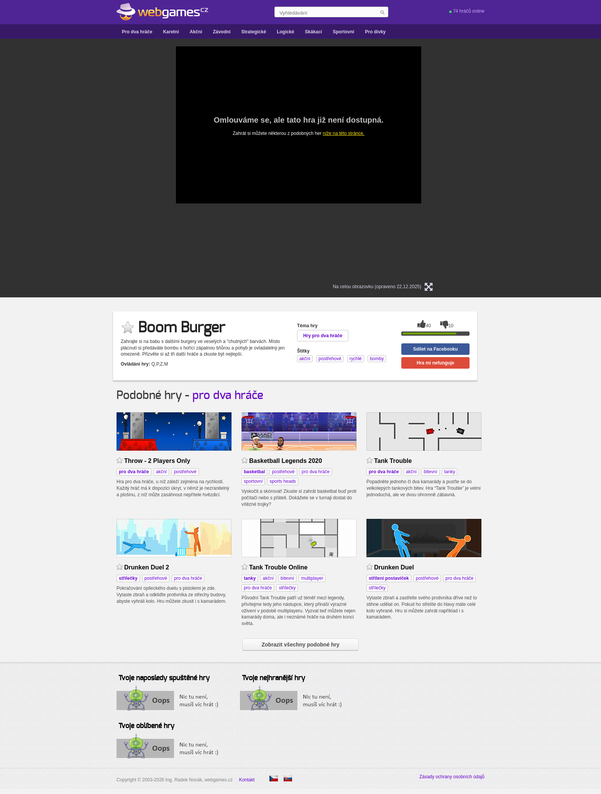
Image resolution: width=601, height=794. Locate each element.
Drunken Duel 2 (146, 567)
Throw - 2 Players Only (157, 461)
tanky (449, 471)
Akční (196, 31)
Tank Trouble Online (278, 567)
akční (161, 471)
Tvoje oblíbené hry (146, 726)
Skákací (313, 31)
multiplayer (312, 578)
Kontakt (247, 780)
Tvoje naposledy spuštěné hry (164, 678)
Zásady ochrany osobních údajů (451, 776)
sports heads (282, 481)
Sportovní (343, 31)
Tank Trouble (393, 461)
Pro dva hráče (137, 31)
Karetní (171, 31)
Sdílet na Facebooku (435, 349)
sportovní (253, 481)
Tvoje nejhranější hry (273, 678)
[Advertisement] (80, 161)
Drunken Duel (394, 567)
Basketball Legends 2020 (285, 461)
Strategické (253, 31)
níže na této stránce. (344, 133)
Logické (285, 31)
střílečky (287, 588)
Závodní (221, 31)
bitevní (430, 471)
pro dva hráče (227, 395)
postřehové (185, 471)
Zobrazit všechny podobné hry (300, 644)
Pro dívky (375, 31)
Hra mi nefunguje (435, 363)
